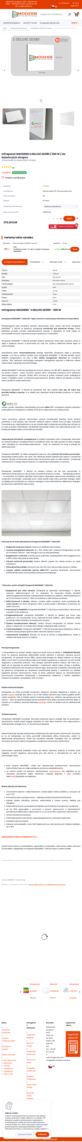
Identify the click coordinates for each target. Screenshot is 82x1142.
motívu (11, 695)
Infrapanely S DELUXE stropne (41, 28)
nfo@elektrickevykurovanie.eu (58, 1061)
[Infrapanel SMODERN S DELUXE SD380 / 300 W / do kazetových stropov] (41, 56)
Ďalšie (74, 23)
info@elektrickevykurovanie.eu (55, 885)
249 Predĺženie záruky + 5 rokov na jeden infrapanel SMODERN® (31, 250)
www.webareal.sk (49, 1140)
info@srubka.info (57, 1058)
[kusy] (52, 219)
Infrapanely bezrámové (49, 23)
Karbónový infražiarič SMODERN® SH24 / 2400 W (59, 939)
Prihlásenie (65, 3)
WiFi (13, 777)
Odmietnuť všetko (25, 1134)
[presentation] (4, 68)
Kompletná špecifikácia (14, 263)
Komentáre (37, 263)
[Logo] (15, 14)
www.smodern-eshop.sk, (37, 885)
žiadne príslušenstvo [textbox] (53, 207)
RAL (52, 698)
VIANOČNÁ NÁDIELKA (11, 23)
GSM (69, 774)
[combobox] (61, 207)
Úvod (5, 28)
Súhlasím (42, 1134)
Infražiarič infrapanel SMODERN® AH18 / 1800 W (19, 939)
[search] (66, 15)
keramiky (42, 703)
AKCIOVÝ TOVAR (30, 23)
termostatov (55, 772)
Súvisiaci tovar (58, 263)
